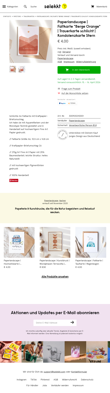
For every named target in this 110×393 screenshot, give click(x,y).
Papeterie (17, 16)
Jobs (44, 385)
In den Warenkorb (81, 70)
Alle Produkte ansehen (55, 277)
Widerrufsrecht (69, 380)
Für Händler (32, 385)
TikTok (34, 380)
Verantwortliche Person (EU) (83, 125)
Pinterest (45, 380)
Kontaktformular (79, 372)
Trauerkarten (28, 16)
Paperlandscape (65, 58)
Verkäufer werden (60, 385)
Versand (66, 52)
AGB (56, 380)
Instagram (21, 380)
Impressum (78, 385)
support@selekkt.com (54, 372)
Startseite (7, 16)
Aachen (62, 201)
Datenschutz (87, 380)
